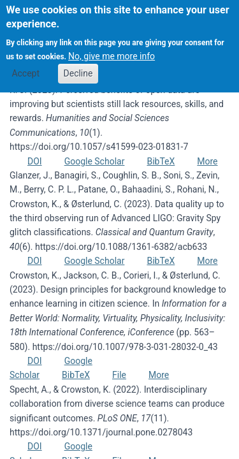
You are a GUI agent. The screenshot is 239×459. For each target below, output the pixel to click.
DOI (34, 161)
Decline (78, 63)
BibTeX (161, 161)
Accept (25, 63)
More (207, 161)
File (119, 375)
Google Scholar (94, 161)
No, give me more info (111, 46)
